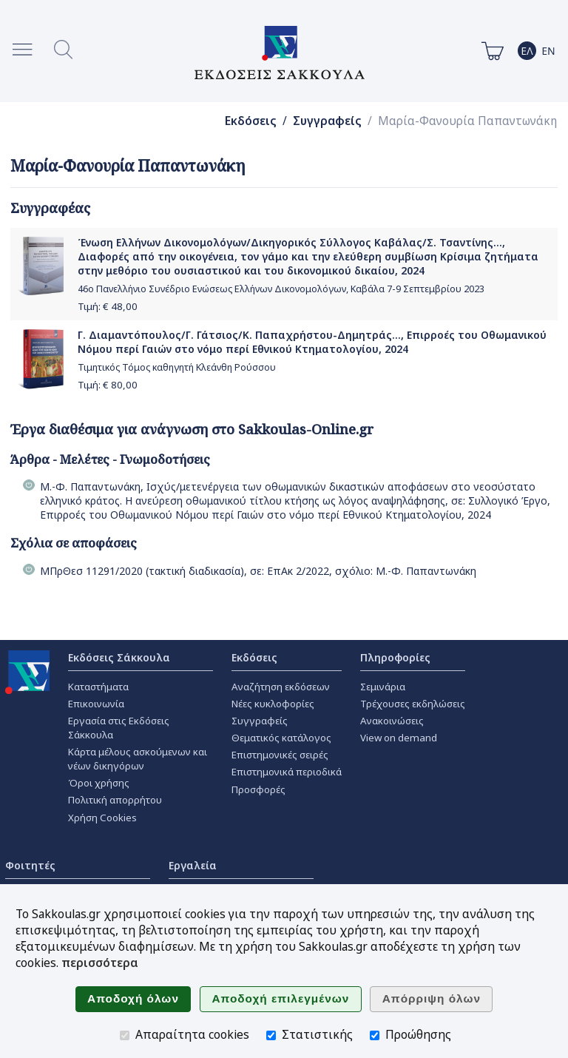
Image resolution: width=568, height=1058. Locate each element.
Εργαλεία (193, 865)
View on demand (398, 737)
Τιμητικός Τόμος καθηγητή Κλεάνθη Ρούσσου (177, 367)
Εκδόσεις (251, 121)
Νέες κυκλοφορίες (272, 703)
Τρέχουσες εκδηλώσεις (412, 703)
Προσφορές (258, 789)
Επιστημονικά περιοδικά (286, 771)
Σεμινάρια (382, 686)
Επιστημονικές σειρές (279, 754)
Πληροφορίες (395, 657)
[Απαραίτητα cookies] (124, 1035)
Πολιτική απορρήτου (115, 799)
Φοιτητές (30, 865)
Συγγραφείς (327, 121)
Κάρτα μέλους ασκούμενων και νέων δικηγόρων (137, 758)
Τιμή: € (108, 306)
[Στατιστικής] (271, 1035)
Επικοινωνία (96, 703)
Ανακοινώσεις (392, 720)
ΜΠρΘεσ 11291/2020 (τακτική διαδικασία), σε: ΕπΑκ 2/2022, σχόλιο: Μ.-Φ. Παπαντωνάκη (258, 571)
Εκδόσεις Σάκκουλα (119, 657)
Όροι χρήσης (98, 782)
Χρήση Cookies (102, 817)
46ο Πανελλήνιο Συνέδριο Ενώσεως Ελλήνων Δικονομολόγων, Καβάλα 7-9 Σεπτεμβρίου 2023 (281, 289)
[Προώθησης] (374, 1035)
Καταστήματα (98, 686)
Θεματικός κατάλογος (281, 737)
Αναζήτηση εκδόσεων (280, 686)
